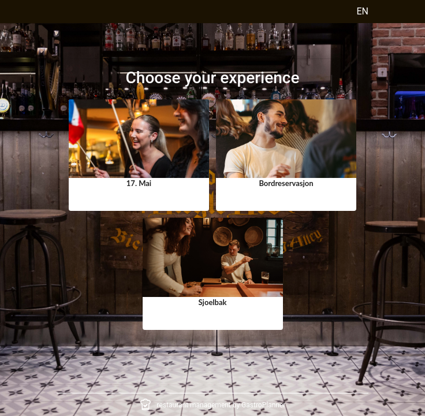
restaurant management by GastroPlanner (221, 405)
